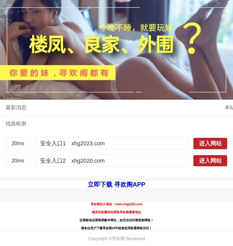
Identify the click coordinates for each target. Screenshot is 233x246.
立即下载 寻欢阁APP (116, 184)
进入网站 (210, 143)
